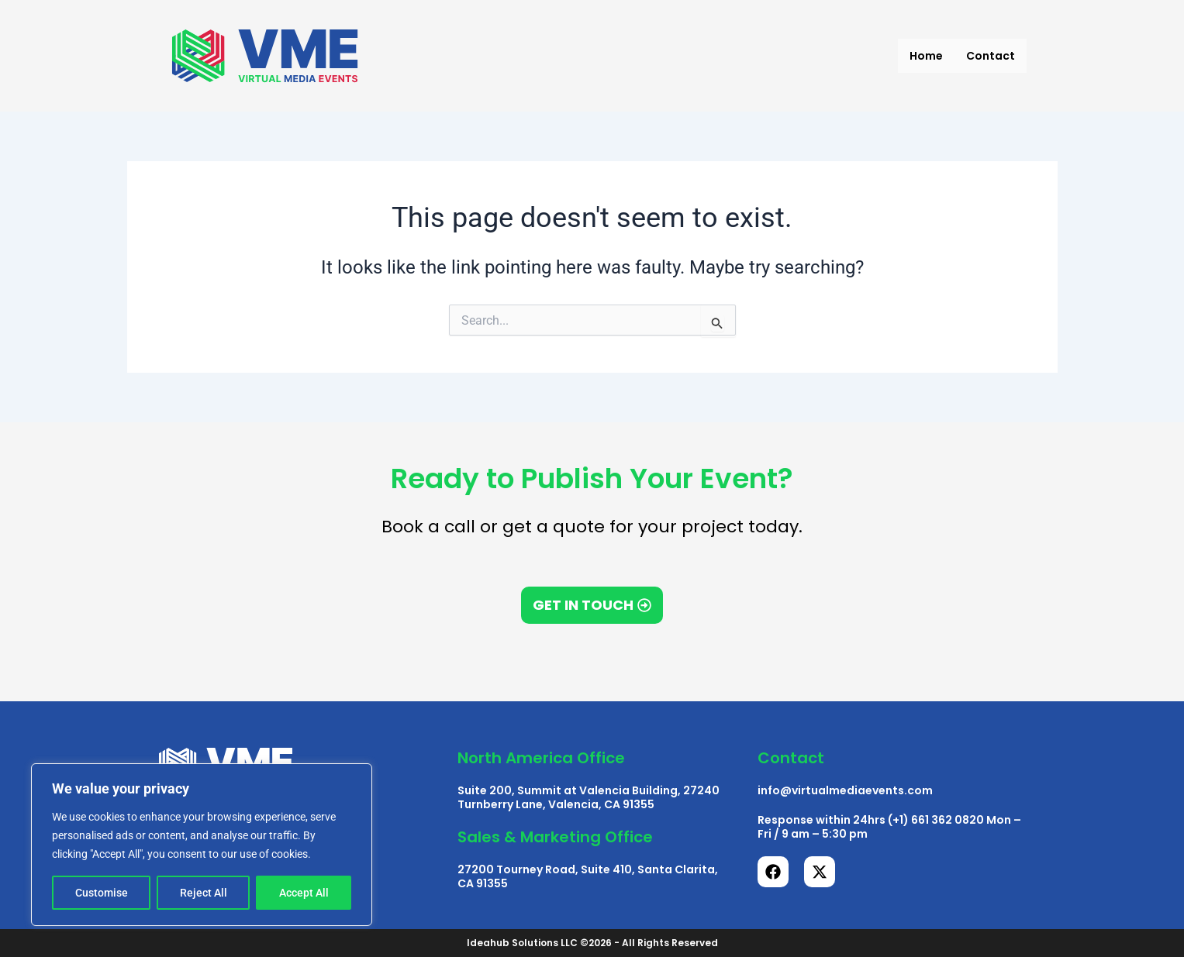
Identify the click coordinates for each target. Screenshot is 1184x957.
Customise (101, 892)
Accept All (304, 892)
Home (926, 56)
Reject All (203, 892)
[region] (201, 844)
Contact (990, 56)
